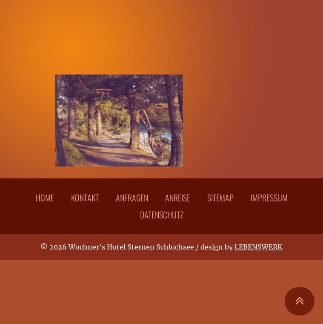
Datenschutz (161, 214)
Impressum (269, 197)
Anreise (177, 197)
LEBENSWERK (258, 247)
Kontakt (85, 197)
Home (45, 197)
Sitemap (220, 197)
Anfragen (132, 197)
